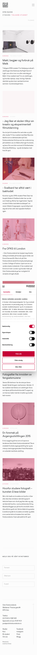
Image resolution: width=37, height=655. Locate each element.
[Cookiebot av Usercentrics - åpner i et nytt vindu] (26, 286)
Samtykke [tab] (6, 292)
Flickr (18, 634)
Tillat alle (18, 354)
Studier (5, 629)
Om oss (5, 637)
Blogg (19, 637)
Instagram (20, 632)
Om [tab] (30, 292)
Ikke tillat (18, 367)
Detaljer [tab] (18, 292)
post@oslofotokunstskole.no (12, 623)
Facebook (20, 629)
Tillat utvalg (18, 360)
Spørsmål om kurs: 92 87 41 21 (12, 621)
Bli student (6, 634)
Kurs (4, 632)
